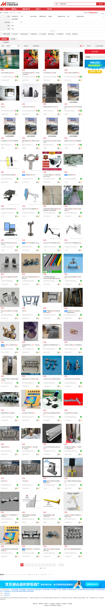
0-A (6, 574)
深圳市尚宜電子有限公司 (49, 178)
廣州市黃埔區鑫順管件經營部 (28, 348)
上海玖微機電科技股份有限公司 (50, 485)
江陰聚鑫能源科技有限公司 (49, 451)
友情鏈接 (70, 603)
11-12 (44, 568)
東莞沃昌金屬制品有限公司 (70, 348)
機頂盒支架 (7, 593)
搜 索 (100, 4)
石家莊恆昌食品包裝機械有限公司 (7, 348)
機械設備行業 (26, 9)
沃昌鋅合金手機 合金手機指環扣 (73, 344)
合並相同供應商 (98, 45)
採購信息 (14, 9)
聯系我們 (41, 603)
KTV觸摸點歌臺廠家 (71, 589)
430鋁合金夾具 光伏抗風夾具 (72, 379)
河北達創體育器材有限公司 (7, 76)
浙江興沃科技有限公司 (27, 178)
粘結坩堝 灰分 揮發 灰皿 (30, 379)
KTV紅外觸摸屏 (42, 34)
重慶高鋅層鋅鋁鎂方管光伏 (50, 106)
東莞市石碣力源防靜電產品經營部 (71, 485)
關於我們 (35, 603)
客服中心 (47, 603)
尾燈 (3, 106)
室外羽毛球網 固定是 (7, 72)
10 (54, 564)
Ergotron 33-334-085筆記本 (8, 208)
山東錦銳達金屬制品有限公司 (7, 280)
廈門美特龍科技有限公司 (28, 416)
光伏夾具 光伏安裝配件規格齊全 (52, 379)
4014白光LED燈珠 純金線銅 (8, 174)
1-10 (41, 568)
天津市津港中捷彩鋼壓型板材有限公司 (71, 178)
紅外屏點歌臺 (15, 34)
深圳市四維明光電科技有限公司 (7, 178)
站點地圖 (52, 603)
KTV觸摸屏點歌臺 (24, 34)
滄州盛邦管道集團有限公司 (7, 416)
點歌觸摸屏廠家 (37, 589)
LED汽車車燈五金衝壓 (49, 72)
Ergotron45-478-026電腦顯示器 (72, 242)
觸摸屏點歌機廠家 (90, 589)
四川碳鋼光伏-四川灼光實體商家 (9, 140)
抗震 (24, 310)
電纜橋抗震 (5, 447)
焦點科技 (54, 605)
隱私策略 (58, 603)
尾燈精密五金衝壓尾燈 (71, 72)
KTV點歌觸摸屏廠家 (81, 589)
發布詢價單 (94, 51)
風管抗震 (4, 481)
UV (42, 574)
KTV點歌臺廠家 (14, 589)
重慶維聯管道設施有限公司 (28, 519)
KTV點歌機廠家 (22, 589)
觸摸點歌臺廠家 (30, 591)
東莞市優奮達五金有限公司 (49, 314)
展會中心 (38, 9)
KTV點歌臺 (67, 34)
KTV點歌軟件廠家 (14, 591)
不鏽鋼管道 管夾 (30, 174)
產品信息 (4, 39)
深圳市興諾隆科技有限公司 (28, 451)
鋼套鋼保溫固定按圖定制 (8, 413)
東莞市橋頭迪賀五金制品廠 (28, 76)
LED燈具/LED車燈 (28, 106)
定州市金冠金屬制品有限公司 (50, 212)
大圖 (82, 45)
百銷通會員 (6, 42)
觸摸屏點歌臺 (51, 34)
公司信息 (12, 39)
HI (20, 574)
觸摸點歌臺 (75, 34)
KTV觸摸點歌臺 (33, 34)
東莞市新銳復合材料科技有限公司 (50, 280)
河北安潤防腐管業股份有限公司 (71, 416)
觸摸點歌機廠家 (22, 591)
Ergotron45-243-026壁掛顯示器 (51, 242)
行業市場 (49, 9)
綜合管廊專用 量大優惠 (70, 413)
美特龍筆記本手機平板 (28, 413)
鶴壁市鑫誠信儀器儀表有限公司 (28, 382)
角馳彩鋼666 (72, 174)
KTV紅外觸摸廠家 (5, 591)
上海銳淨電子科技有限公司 (7, 212)
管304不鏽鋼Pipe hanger (32, 242)
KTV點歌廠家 (53, 589)
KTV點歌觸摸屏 (60, 34)
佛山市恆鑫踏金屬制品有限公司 (7, 382)
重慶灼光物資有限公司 (48, 110)
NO (30, 574)
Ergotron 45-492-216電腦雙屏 (30, 208)
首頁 (4, 9)
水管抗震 (25, 481)
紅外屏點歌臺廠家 (46, 589)
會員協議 (64, 603)
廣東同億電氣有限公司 (27, 314)
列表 (89, 45)
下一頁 (61, 564)
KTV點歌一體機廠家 (61, 589)
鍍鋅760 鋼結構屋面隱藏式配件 (72, 549)
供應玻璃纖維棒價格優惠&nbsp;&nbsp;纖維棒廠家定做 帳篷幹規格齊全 (51, 278)
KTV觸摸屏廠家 (30, 589)
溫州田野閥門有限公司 (27, 246)
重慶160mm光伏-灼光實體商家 (72, 140)
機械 (23, 174)
